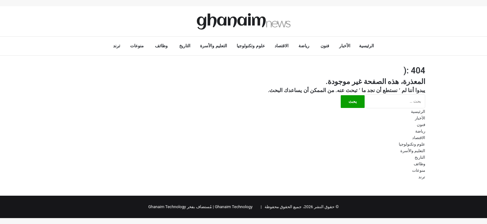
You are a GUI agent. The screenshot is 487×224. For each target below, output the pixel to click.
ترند (117, 46)
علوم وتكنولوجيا (251, 46)
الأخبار (344, 46)
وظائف (163, 46)
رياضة (305, 46)
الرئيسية (366, 46)
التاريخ (185, 46)
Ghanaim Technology (234, 206)
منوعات (138, 46)
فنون (325, 46)
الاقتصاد (282, 46)
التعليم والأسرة (214, 46)
